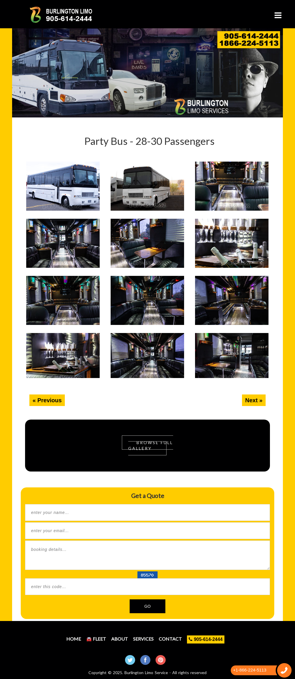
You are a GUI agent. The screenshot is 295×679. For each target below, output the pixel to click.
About (119, 638)
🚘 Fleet (96, 638)
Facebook (145, 660)
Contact (170, 638)
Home (73, 638)
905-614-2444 (205, 639)
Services (143, 638)
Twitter (130, 660)
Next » (253, 400)
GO (147, 606)
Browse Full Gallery (150, 445)
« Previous (47, 400)
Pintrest (161, 660)
